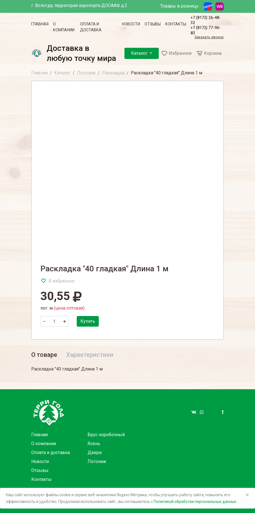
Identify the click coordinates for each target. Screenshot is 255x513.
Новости (131, 24)
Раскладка (113, 72)
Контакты (175, 24)
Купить (87, 321)
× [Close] (247, 495)
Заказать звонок (209, 37)
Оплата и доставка (91, 27)
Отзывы (153, 24)
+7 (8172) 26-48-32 (206, 20)
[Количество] (54, 321)
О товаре (44, 354)
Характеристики (89, 354)
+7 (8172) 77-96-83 (206, 30)
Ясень (94, 443)
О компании (63, 27)
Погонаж (86, 72)
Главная (40, 24)
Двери (95, 452)
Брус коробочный (106, 434)
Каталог (140, 53)
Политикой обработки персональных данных (195, 501)
